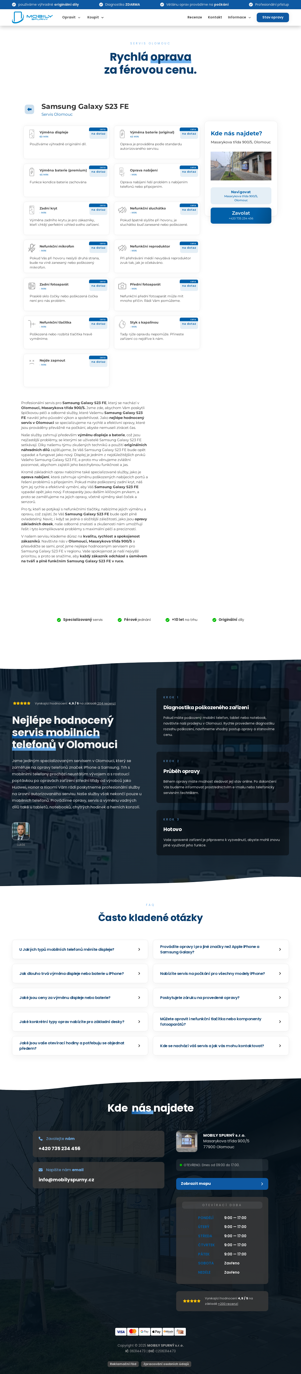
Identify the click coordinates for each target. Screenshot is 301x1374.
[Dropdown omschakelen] (79, 17)
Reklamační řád (123, 1364)
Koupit (93, 17)
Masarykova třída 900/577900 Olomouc (226, 1144)
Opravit (69, 17)
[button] (80, 949)
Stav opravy (272, 17)
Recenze (194, 17)
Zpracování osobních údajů (166, 1364)
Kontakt (215, 17)
